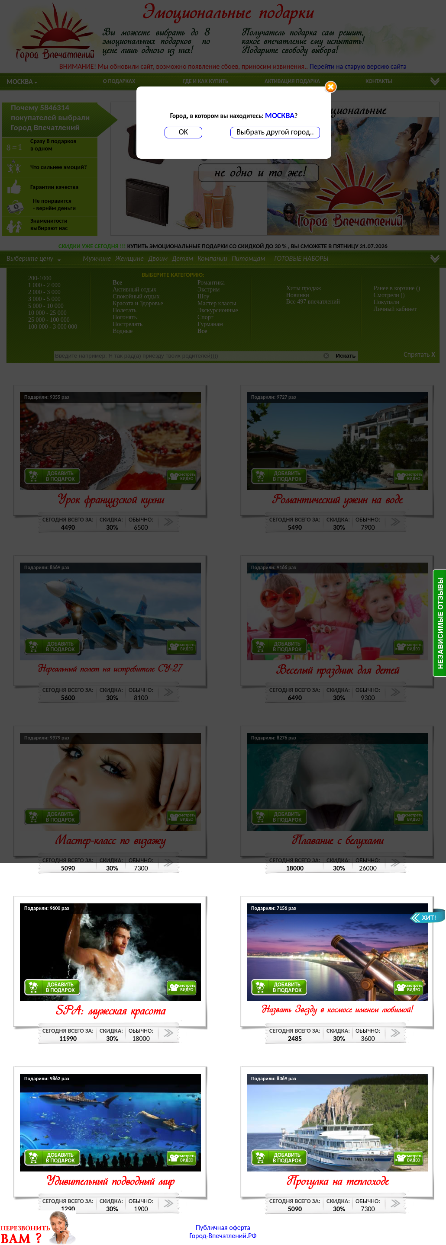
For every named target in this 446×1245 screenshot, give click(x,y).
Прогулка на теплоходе (337, 1182)
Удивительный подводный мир (110, 1182)
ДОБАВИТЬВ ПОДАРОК (60, 987)
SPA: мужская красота (110, 1011)
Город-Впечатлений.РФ (223, 1236)
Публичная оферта (223, 1227)
